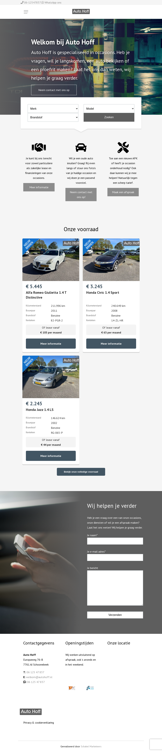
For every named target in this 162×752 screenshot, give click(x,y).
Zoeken (109, 117)
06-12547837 (31, 2)
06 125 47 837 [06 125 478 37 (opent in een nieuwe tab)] (36, 682)
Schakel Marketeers (91, 746)
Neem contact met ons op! (81, 194)
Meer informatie (38, 187)
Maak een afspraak (123, 192)
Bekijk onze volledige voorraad (81, 471)
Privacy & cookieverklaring (38, 722)
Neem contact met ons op (53, 90)
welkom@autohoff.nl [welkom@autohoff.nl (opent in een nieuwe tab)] (39, 677)
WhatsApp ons (51, 2)
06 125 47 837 (35, 672)
